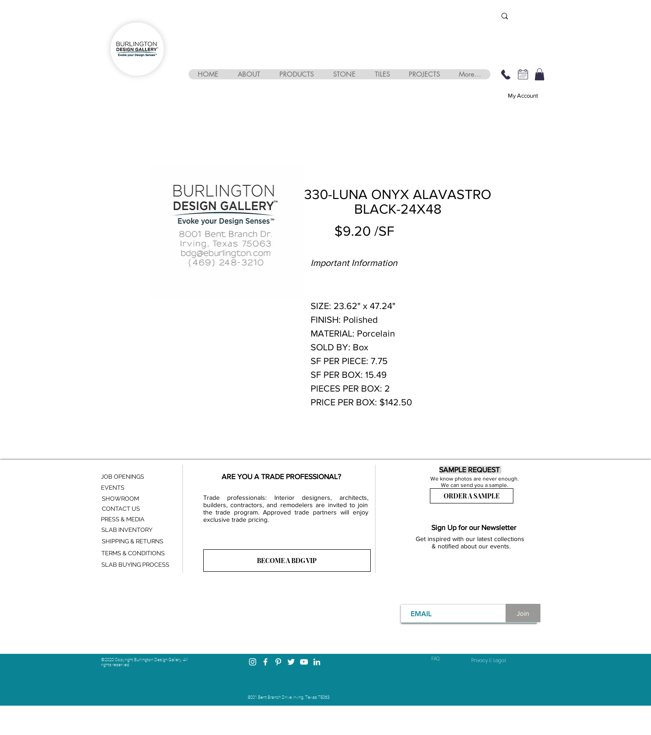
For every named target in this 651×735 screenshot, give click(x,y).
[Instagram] (252, 662)
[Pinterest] (278, 662)
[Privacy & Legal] (488, 660)
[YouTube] (304, 662)
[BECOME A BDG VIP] (287, 560)
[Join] (523, 613)
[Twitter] (291, 662)
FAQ (435, 658)
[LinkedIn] (317, 662)
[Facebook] (265, 662)
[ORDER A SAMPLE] (471, 495)
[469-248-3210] (506, 74)
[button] (249, 74)
